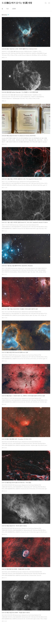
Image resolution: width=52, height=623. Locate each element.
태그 (8, 8)
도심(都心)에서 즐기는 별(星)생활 (17, 3)
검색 (46, 3)
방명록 (14, 8)
